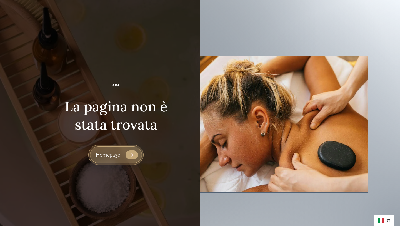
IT (384, 220)
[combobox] (384, 220)
